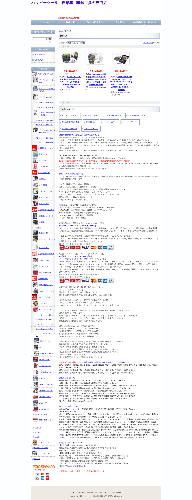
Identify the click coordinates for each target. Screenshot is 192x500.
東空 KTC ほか (41, 197)
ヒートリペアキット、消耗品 (44, 89)
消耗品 (38, 227)
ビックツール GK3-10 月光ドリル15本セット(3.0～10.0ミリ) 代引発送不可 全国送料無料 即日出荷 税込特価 (70, 82)
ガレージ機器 (41, 247)
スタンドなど (41, 166)
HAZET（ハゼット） (43, 384)
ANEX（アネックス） (42, 414)
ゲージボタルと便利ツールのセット (44, 113)
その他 (37, 437)
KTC (37, 347)
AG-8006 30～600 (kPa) (44, 102)
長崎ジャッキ (41, 154)
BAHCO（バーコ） (43, 390)
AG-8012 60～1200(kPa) (44, 107)
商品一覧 (70, 22)
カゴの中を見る (39, 54)
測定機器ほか (91, 122)
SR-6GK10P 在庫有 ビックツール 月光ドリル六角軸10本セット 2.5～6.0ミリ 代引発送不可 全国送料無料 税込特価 (95, 79)
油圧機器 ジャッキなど (93, 115)
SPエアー (39, 178)
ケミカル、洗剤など (69, 129)
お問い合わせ (116, 492)
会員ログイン (39, 60)
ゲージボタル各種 (42, 97)
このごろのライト (91, 129)
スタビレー (40, 378)
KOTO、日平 (40, 266)
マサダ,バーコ (41, 160)
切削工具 (37, 459)
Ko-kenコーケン (41, 359)
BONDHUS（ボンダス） (43, 420)
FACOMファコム (42, 396)
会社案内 (119, 22)
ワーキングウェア (130, 122)
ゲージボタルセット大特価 (44, 80)
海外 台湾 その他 (42, 272)
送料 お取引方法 (95, 22)
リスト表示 (147, 43)
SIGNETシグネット (43, 309)
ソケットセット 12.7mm (44, 324)
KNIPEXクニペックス (43, 372)
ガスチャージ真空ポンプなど (44, 239)
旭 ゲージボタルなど (70, 115)
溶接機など (40, 222)
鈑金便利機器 (41, 233)
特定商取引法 (92, 492)
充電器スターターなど (44, 216)
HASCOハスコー (42, 260)
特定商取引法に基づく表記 (144, 24)
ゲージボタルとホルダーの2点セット (44, 130)
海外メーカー (41, 203)
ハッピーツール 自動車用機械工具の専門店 (69, 3)
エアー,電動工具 (115, 115)
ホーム (46, 22)
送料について (104, 492)
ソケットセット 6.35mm (44, 315)
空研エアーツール (42, 191)
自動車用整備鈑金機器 (136, 115)
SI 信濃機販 (40, 185)
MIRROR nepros (43, 353)
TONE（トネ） (41, 409)
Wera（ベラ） (41, 403)
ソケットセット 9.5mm (44, 319)
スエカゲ (38, 432)
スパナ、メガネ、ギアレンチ (45, 334)
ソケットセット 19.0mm (44, 329)
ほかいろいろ (42, 341)
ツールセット (41, 303)
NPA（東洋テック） (43, 284)
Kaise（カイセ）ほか (43, 291)
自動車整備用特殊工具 (70, 122)
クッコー (38, 427)
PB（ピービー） (42, 365)
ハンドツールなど (109, 122)
